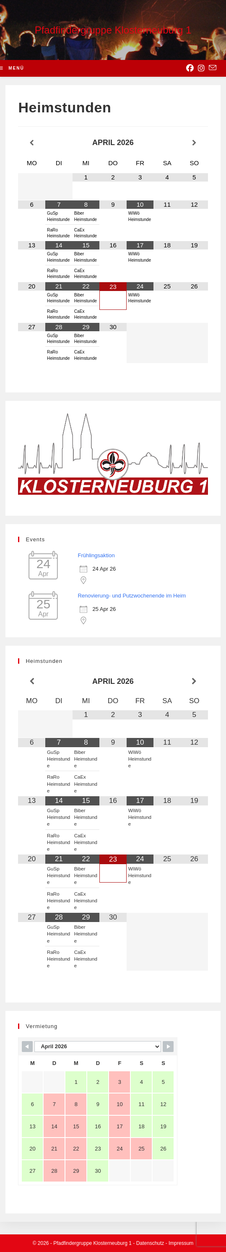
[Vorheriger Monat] (31, 142)
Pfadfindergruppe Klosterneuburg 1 (113, 30)
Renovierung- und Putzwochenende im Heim (132, 595)
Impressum (181, 1243)
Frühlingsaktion (96, 555)
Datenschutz (150, 1243)
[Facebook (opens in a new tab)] (190, 68)
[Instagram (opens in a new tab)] (201, 68)
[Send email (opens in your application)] (212, 68)
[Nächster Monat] (194, 142)
